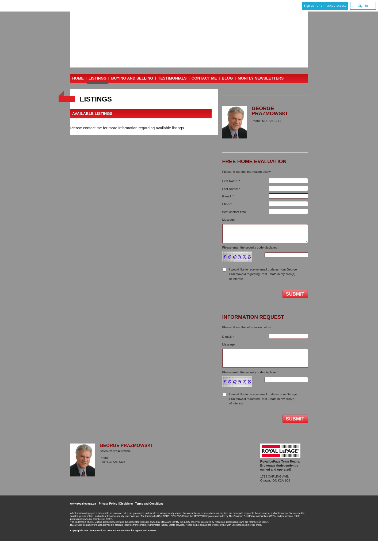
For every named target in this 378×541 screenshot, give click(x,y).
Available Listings (92, 114)
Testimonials (172, 78)
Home (78, 78)
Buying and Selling (132, 78)
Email (256, 124)
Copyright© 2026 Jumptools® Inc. (88, 530)
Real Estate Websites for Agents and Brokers (132, 530)
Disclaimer (126, 503)
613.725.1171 (120, 457)
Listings (97, 78)
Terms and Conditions (149, 503)
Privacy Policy (108, 503)
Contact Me (204, 78)
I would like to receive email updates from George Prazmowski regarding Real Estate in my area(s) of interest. (263, 274)
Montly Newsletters (261, 78)
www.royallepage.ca (83, 503)
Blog (227, 78)
